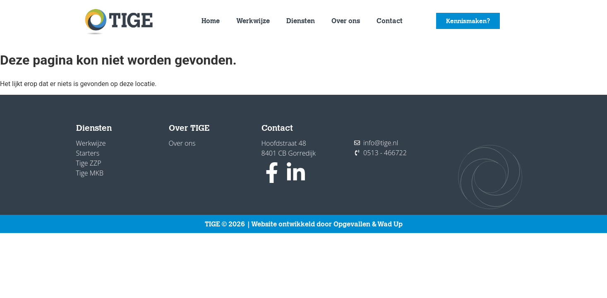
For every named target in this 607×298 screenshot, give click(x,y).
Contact (390, 21)
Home (211, 21)
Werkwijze (253, 21)
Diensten (300, 21)
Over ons (345, 21)
